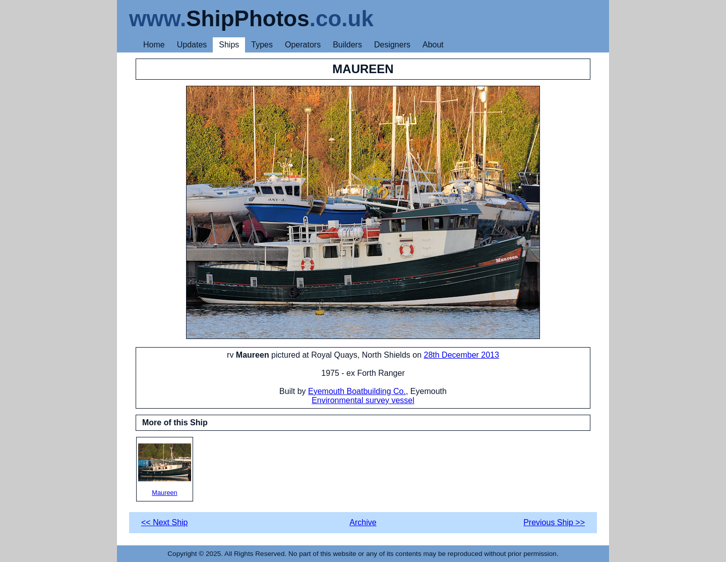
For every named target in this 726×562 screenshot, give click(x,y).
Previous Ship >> (554, 522)
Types (262, 44)
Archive (362, 522)
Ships (229, 44)
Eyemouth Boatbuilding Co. (357, 391)
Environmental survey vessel (363, 400)
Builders (347, 44)
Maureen (164, 469)
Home (154, 44)
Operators (303, 44)
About (433, 44)
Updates (192, 44)
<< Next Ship (164, 522)
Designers (392, 44)
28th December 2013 (461, 355)
